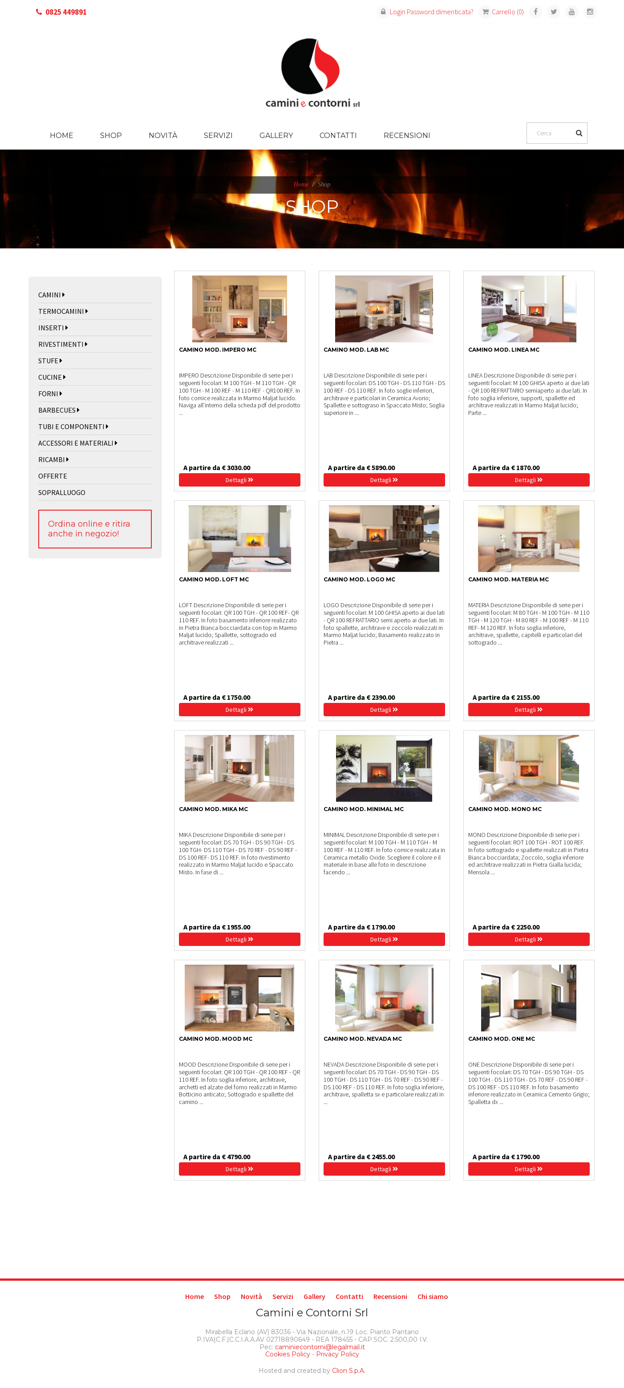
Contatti (338, 135)
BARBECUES (59, 410)
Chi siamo (432, 1296)
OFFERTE (52, 475)
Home (61, 135)
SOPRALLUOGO (61, 492)
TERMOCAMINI (63, 311)
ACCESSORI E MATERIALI (78, 442)
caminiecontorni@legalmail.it (319, 1347)
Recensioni (407, 135)
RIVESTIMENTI (63, 344)
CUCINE (52, 377)
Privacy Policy (337, 1354)
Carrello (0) (501, 11)
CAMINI (51, 294)
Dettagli (239, 480)
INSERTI (53, 327)
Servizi (218, 135)
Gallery (276, 135)
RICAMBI (53, 459)
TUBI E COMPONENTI (73, 426)
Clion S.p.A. (348, 1371)
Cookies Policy (287, 1354)
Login (391, 11)
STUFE (50, 360)
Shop (111, 135)
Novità (163, 135)
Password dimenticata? (440, 11)
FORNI (50, 393)
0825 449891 (66, 12)
